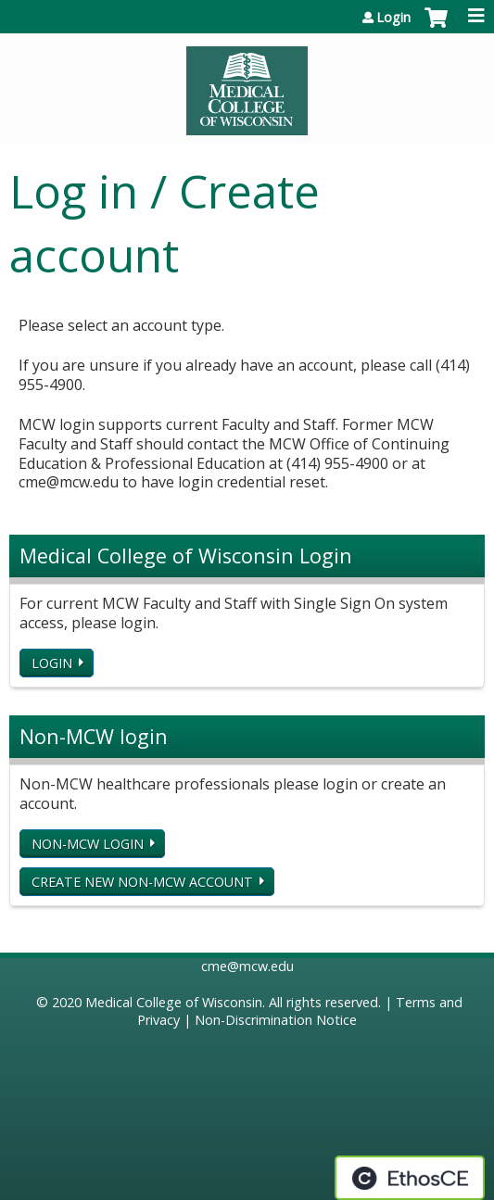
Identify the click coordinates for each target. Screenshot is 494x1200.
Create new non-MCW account (142, 882)
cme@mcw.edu (247, 966)
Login (393, 17)
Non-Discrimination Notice (276, 1020)
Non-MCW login (88, 844)
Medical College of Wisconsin (173, 1002)
